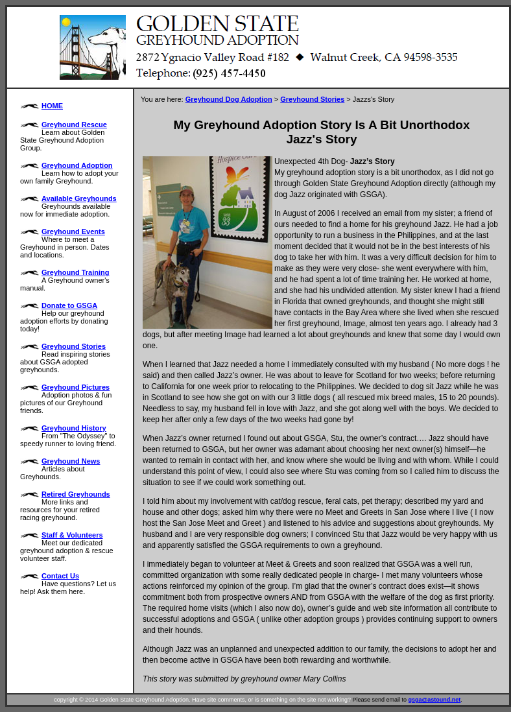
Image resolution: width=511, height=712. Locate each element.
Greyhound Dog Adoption (228, 99)
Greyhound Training (76, 272)
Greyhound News (71, 461)
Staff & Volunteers (72, 535)
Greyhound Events (73, 231)
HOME (52, 106)
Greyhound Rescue (74, 124)
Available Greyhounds (79, 198)
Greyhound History (74, 428)
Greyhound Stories (74, 346)
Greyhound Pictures (76, 387)
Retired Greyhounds (76, 494)
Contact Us (60, 576)
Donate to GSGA (69, 305)
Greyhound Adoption (77, 165)
